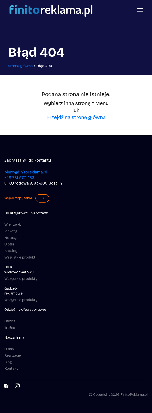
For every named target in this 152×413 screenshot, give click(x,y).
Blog (8, 362)
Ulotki (9, 244)
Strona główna (20, 66)
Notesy (10, 238)
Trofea (9, 328)
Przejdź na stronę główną (76, 117)
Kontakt (11, 368)
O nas (9, 349)
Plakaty (10, 231)
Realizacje (12, 355)
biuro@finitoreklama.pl (25, 172)
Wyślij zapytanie (26, 198)
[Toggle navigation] (140, 10)
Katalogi (11, 251)
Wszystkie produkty (20, 257)
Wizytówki (13, 224)
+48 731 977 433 (19, 177)
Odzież (9, 321)
